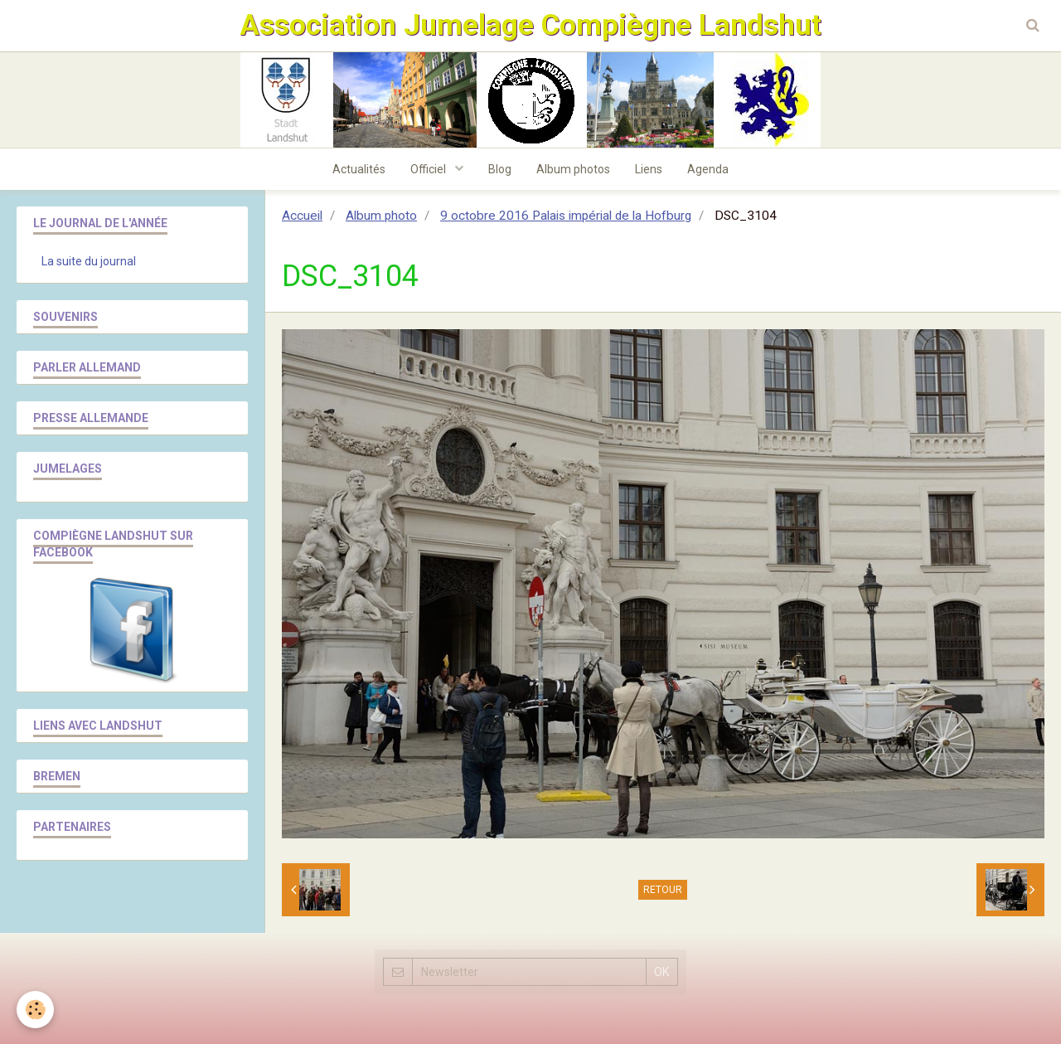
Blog (499, 169)
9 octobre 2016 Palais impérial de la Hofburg (565, 215)
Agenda (708, 169)
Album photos (573, 169)
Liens (648, 169)
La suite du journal (88, 261)
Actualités (358, 169)
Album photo (381, 215)
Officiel (429, 169)
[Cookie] (35, 1009)
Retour (662, 890)
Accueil (302, 215)
